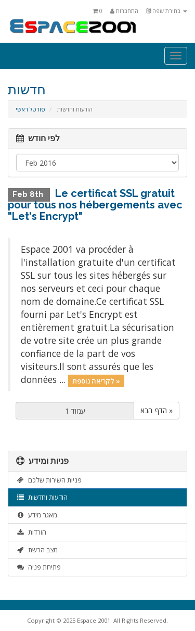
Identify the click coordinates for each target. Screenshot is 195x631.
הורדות (31, 532)
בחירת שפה (166, 11)
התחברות (124, 11)
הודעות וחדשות (42, 497)
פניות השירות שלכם (49, 480)
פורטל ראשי (30, 109)
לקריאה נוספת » (96, 380)
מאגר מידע (36, 514)
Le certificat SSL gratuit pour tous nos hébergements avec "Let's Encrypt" (95, 204)
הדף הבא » (156, 410)
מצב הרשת (37, 549)
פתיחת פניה (38, 567)
